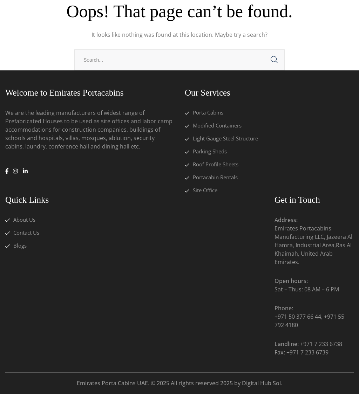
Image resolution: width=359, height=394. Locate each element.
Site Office (205, 190)
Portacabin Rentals (215, 177)
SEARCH (274, 60)
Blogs (20, 245)
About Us (24, 219)
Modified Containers (217, 125)
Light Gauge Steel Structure (225, 138)
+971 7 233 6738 (321, 344)
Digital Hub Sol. (262, 383)
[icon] (7, 171)
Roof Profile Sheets (215, 164)
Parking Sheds (210, 151)
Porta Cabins (208, 112)
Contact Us (26, 232)
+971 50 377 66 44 (298, 316)
